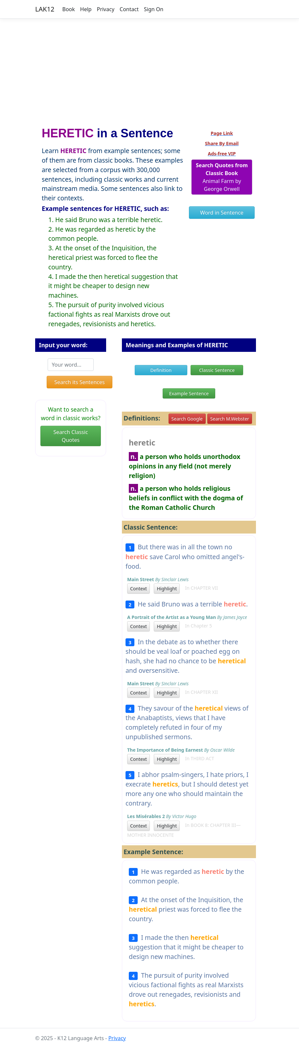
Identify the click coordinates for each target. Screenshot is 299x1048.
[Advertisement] (149, 70)
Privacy (105, 9)
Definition (161, 370)
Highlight (167, 588)
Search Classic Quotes (70, 436)
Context (138, 588)
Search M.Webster (229, 419)
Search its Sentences (79, 382)
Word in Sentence (221, 212)
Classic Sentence (217, 370)
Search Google (187, 419)
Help (86, 9)
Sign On (153, 9)
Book (68, 9)
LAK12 (45, 9)
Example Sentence (189, 393)
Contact (129, 9)
